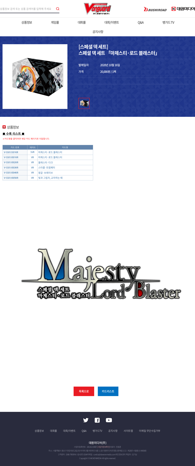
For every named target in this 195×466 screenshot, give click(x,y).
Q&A (141, 22)
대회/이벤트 (111, 22)
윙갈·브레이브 (45, 172)
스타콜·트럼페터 (46, 167)
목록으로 (84, 391)
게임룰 (55, 22)
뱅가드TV (97, 430)
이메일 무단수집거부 (149, 430)
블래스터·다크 (45, 162)
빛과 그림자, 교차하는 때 (50, 177)
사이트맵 (128, 430)
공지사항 (97, 31)
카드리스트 (108, 391)
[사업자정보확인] (103, 446)
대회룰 (82, 22)
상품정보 (26, 22)
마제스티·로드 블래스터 (50, 152)
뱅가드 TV (168, 22)
